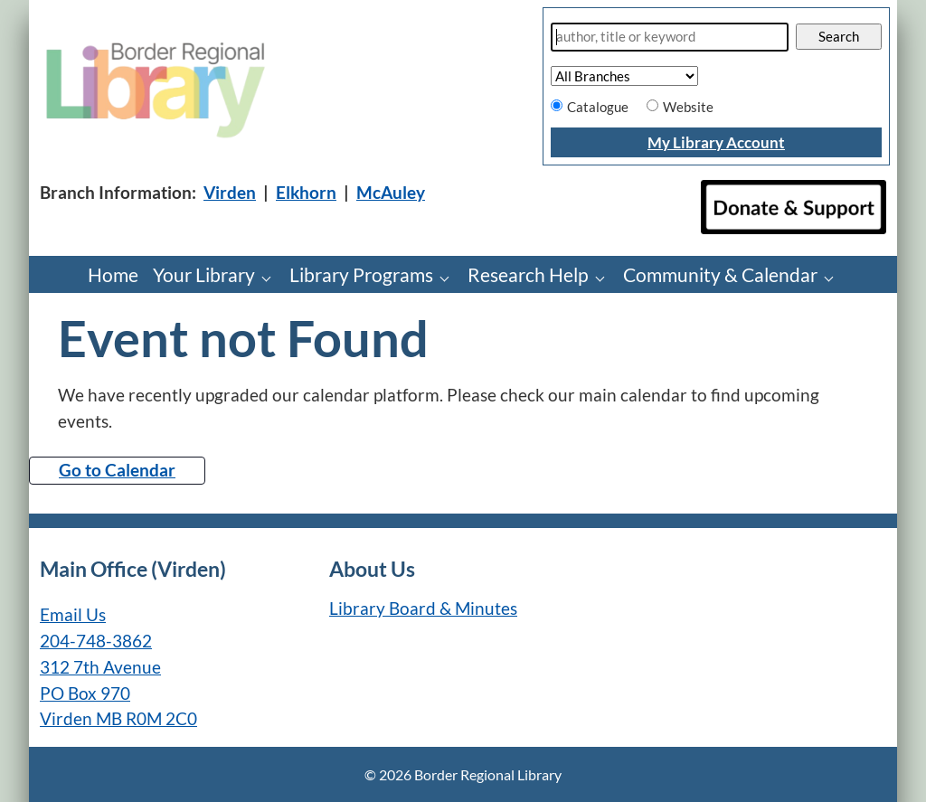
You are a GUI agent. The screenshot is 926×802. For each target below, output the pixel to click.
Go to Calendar (117, 469)
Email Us (73, 614)
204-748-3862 (96, 640)
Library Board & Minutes (423, 608)
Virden (229, 192)
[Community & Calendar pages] (834, 277)
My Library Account (716, 142)
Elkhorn (306, 192)
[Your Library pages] (271, 277)
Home (113, 274)
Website (688, 107)
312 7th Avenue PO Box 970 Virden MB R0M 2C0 (118, 693)
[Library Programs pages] (449, 277)
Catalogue (597, 107)
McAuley (390, 192)
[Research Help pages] (605, 277)
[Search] (670, 37)
